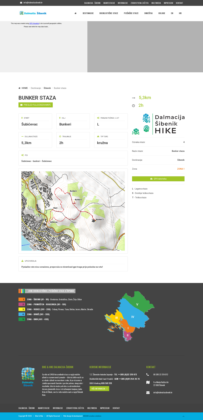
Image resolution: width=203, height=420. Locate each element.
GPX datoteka (158, 179)
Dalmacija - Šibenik (92, 2)
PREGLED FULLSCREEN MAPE (35, 105)
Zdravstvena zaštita (140, 2)
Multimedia (156, 2)
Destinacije (88, 13)
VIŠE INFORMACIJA (99, 388)
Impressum (168, 2)
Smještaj (148, 13)
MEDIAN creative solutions (92, 416)
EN (172, 13)
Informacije (123, 2)
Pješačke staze (131, 13)
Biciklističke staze (108, 13)
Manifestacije (109, 2)
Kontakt (179, 2)
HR (180, 13)
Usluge (161, 13)
